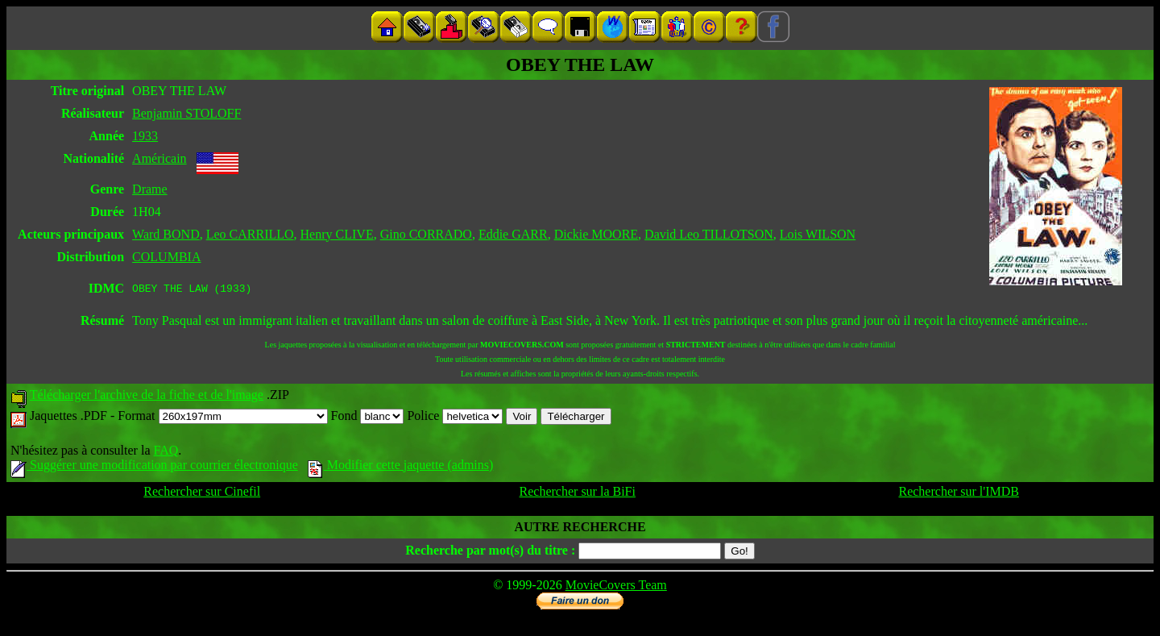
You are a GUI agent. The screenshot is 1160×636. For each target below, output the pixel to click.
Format (222, 418)
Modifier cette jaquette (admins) (401, 467)
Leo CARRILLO (250, 234)
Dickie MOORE (596, 234)
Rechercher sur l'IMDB (958, 494)
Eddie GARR (513, 234)
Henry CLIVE (337, 234)
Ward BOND (166, 234)
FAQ (165, 452)
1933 (145, 136)
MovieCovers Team (616, 587)
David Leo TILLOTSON (708, 234)
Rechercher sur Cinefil (201, 494)
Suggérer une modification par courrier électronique (154, 467)
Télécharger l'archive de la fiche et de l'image (146, 397)
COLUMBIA (166, 257)
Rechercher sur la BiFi (578, 494)
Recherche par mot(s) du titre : (490, 552)
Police (455, 418)
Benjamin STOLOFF (186, 113)
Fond (367, 418)
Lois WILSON (818, 234)
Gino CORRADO (426, 234)
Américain (159, 158)
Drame (150, 189)
